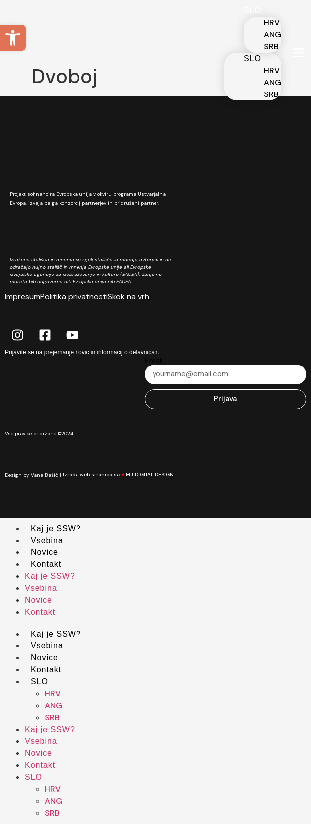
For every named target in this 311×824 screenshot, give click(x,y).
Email (154, 361)
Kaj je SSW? (56, 528)
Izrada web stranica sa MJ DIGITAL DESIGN (124, 474)
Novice (44, 552)
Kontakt (46, 564)
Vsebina (47, 540)
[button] (13, 38)
